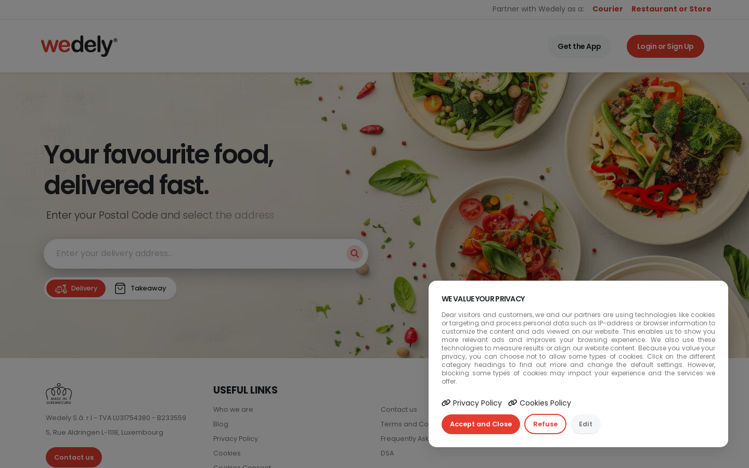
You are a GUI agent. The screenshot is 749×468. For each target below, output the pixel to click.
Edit (585, 424)
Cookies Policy (539, 403)
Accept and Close (481, 424)
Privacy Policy (472, 403)
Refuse (545, 424)
